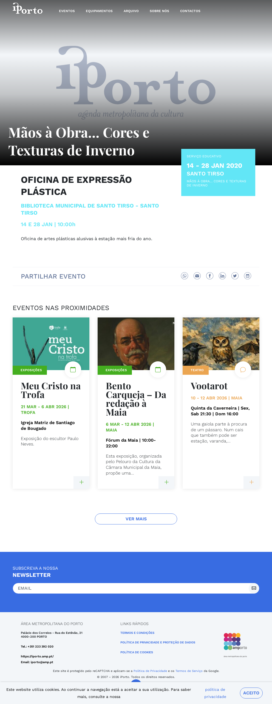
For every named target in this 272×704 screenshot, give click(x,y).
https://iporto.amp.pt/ (37, 656)
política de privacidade (215, 693)
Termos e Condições (137, 633)
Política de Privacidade (150, 671)
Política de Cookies (136, 652)
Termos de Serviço (189, 671)
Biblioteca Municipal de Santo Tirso (77, 205)
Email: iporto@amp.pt (37, 662)
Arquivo (131, 11)
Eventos (67, 11)
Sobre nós (159, 11)
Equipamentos (99, 11)
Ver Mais (136, 518)
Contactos (190, 11)
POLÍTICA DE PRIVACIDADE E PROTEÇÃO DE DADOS (157, 642)
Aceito (251, 693)
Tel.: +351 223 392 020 (37, 646)
